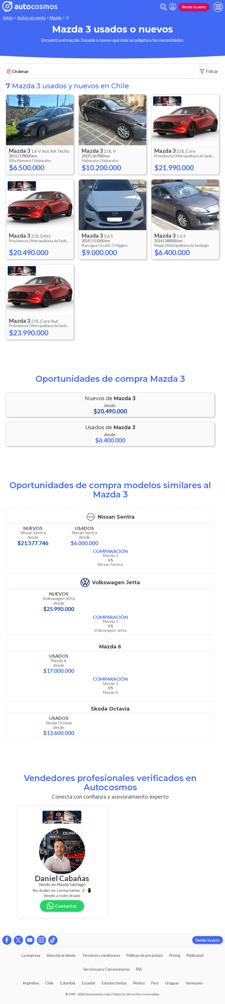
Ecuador (88, 983)
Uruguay (172, 983)
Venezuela (194, 983)
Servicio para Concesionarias (106, 969)
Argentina (31, 983)
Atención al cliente (61, 955)
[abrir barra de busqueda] (163, 7)
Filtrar (209, 71)
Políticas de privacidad (144, 955)
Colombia (67, 983)
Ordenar (18, 71)
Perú (155, 983)
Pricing (174, 955)
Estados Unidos (114, 983)
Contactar (62, 906)
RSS (139, 969)
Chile (49, 983)
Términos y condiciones (101, 955)
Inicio (8, 17)
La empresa (31, 955)
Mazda (55, 17)
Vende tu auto (194, 7)
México (139, 983)
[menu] (218, 7)
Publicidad (194, 955)
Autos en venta (31, 17)
